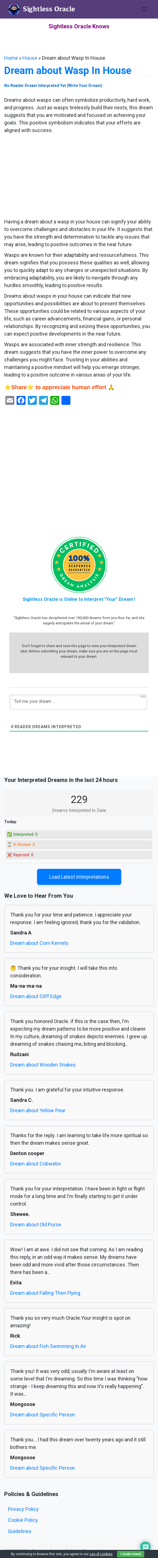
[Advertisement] (79, 176)
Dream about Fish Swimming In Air (48, 1346)
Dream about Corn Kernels (39, 943)
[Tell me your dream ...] (78, 702)
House (29, 58)
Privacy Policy (23, 1509)
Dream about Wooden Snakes (43, 1065)
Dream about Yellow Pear (37, 1110)
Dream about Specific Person (42, 1415)
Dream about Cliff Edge (35, 996)
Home (11, 58)
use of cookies (101, 1554)
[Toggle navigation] (144, 9)
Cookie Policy (23, 1520)
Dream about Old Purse (35, 1224)
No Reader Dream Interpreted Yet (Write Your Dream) (53, 85)
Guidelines (19, 1531)
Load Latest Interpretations (79, 877)
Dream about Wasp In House (67, 71)
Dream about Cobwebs (35, 1164)
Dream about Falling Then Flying (45, 1293)
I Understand (130, 1554)
